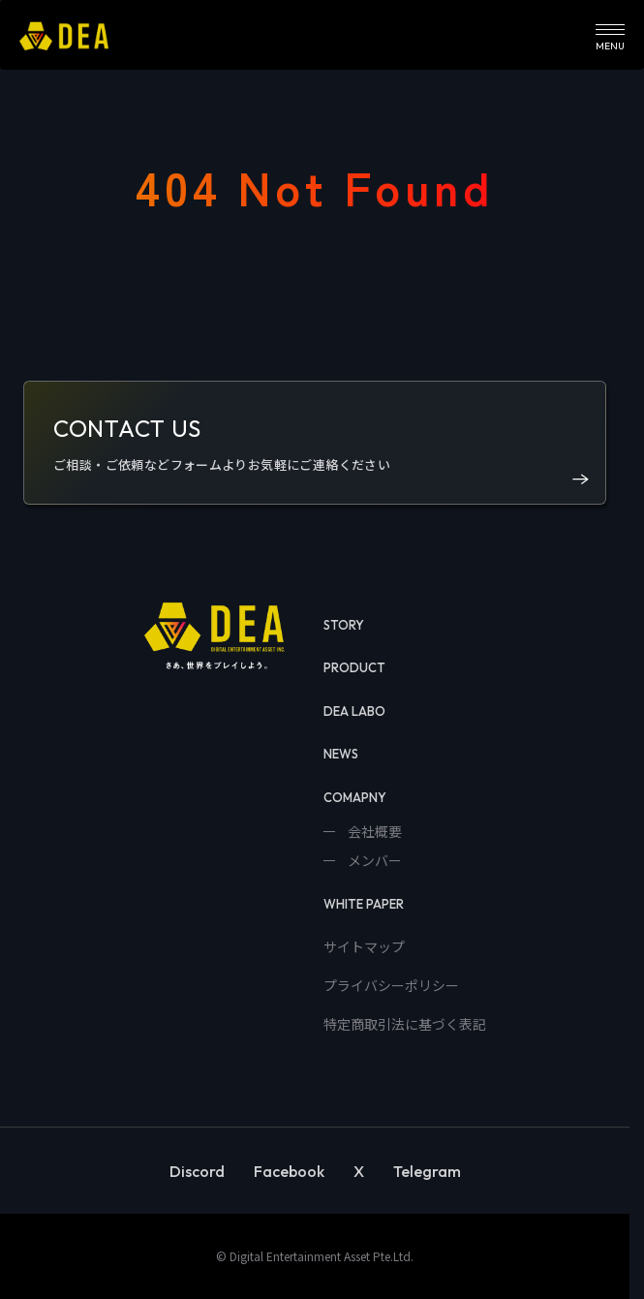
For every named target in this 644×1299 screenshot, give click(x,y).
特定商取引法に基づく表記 (404, 1024)
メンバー (373, 860)
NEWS (340, 753)
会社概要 (373, 831)
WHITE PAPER (363, 904)
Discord (197, 1171)
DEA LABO (354, 711)
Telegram (427, 1171)
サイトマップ (364, 946)
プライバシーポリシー (391, 985)
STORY (343, 625)
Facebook (289, 1171)
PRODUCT (354, 667)
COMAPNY (354, 797)
